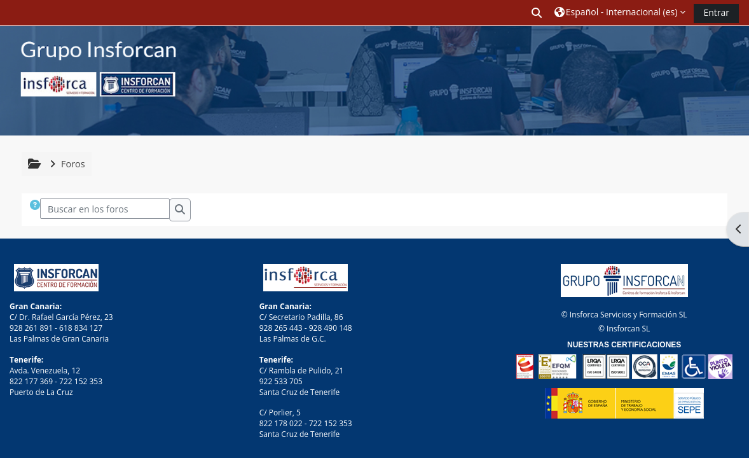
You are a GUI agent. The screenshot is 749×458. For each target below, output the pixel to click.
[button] (537, 12)
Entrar (716, 12)
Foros (73, 164)
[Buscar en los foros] (105, 208)
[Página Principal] (89, 80)
